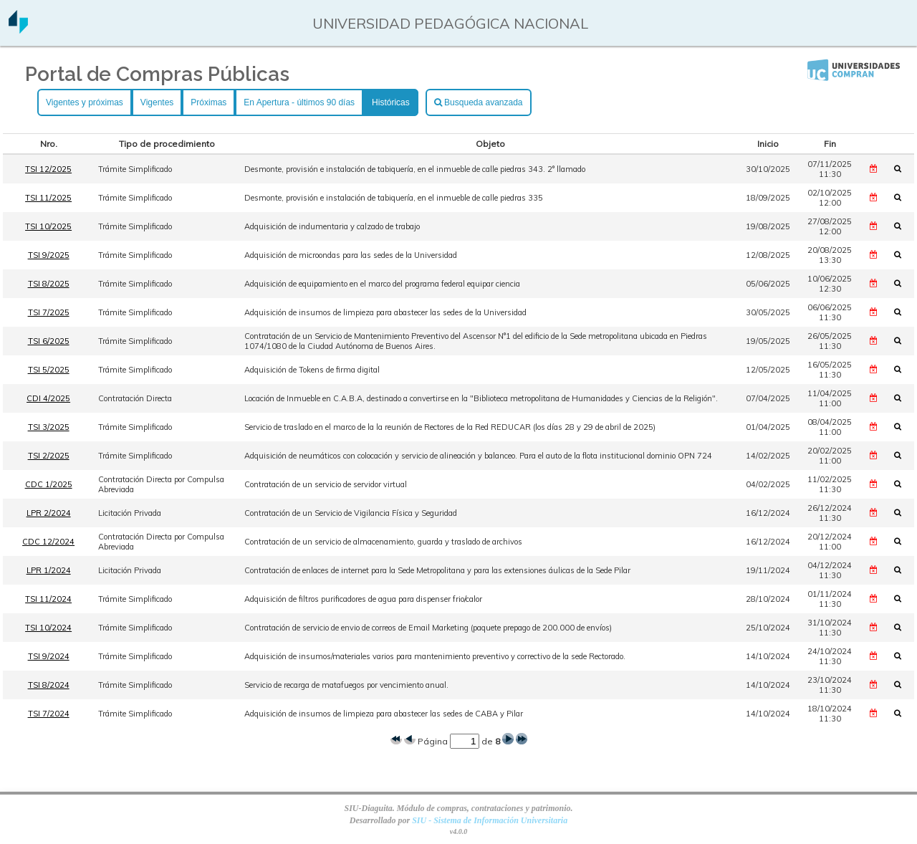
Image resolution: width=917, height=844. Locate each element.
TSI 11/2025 (48, 198)
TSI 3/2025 (48, 427)
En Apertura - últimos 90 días (299, 102)
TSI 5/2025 (48, 370)
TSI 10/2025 (48, 226)
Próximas (208, 102)
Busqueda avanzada (478, 102)
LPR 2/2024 (49, 513)
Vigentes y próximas (84, 102)
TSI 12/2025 (48, 169)
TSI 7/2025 (48, 312)
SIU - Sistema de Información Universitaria (489, 820)
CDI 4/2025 (48, 398)
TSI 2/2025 (48, 456)
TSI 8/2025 (48, 284)
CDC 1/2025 (48, 484)
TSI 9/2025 (48, 255)
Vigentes (156, 102)
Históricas (391, 102)
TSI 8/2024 (48, 685)
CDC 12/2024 (48, 542)
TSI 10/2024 (48, 628)
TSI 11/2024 (48, 599)
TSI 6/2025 (48, 341)
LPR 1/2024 (49, 570)
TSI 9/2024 (48, 656)
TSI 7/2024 (48, 714)
